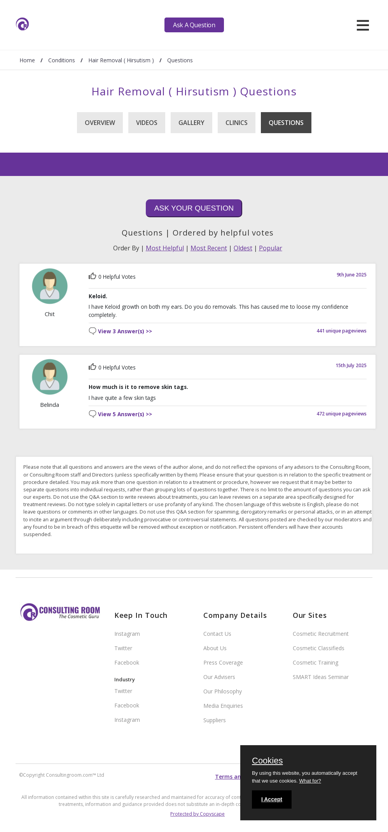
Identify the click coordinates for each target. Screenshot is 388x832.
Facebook (126, 662)
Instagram (127, 633)
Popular (270, 248)
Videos (146, 122)
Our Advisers (219, 677)
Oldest (243, 248)
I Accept (271, 799)
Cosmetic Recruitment (321, 633)
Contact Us (217, 633)
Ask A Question (194, 25)
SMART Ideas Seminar (321, 677)
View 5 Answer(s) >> (125, 414)
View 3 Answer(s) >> (125, 331)
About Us (215, 648)
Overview (100, 122)
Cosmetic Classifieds (318, 648)
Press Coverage (223, 662)
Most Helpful (165, 248)
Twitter (123, 648)
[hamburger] (362, 25)
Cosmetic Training (315, 662)
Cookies (267, 761)
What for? (310, 781)
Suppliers (214, 720)
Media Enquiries (223, 705)
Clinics (236, 122)
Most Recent (209, 248)
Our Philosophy (222, 691)
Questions (286, 122)
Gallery (191, 122)
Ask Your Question (194, 208)
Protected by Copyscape (197, 814)
